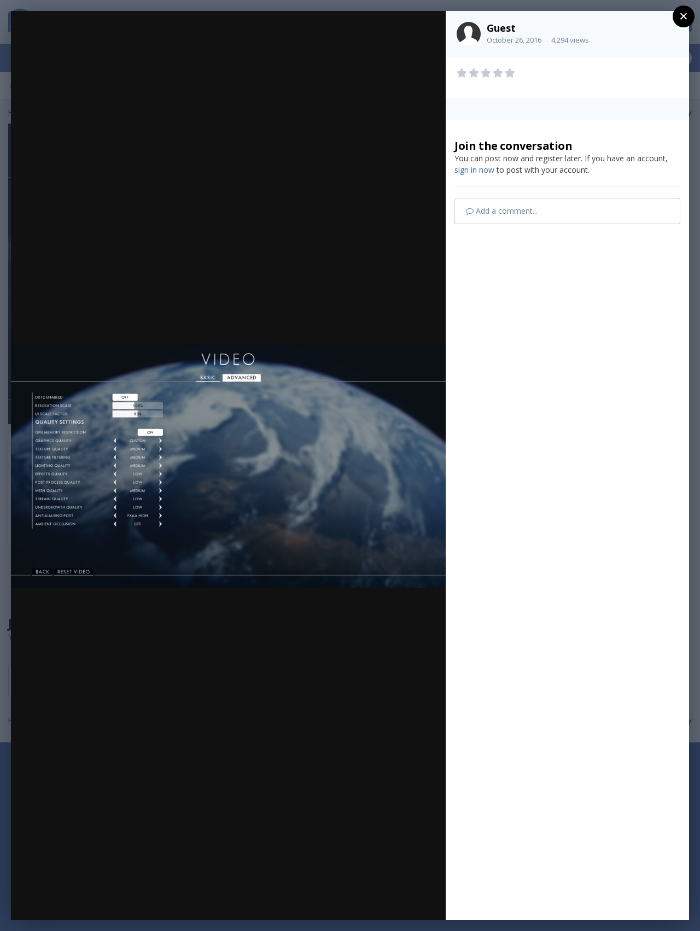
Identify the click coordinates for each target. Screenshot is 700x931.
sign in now (474, 170)
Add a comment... (502, 211)
